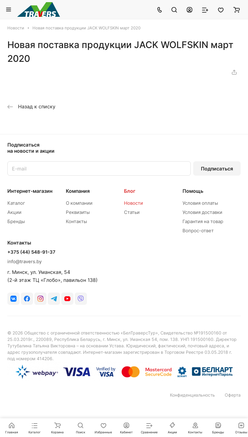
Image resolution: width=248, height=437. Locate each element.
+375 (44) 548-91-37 (31, 252)
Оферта (233, 395)
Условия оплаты (200, 203)
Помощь (192, 191)
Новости (133, 203)
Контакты (76, 221)
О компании (79, 203)
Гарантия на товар (202, 221)
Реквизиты (78, 212)
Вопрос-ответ (198, 230)
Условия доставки (202, 212)
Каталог (16, 203)
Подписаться (217, 169)
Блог (129, 191)
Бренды (16, 221)
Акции (14, 212)
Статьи (132, 212)
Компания (78, 191)
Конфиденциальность (192, 395)
